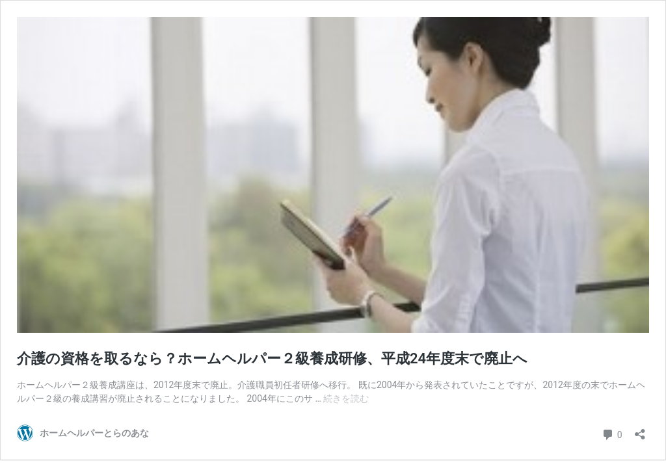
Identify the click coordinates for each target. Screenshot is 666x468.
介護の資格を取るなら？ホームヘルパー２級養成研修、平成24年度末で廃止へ (272, 358)
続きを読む (346, 398)
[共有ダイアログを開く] (640, 430)
